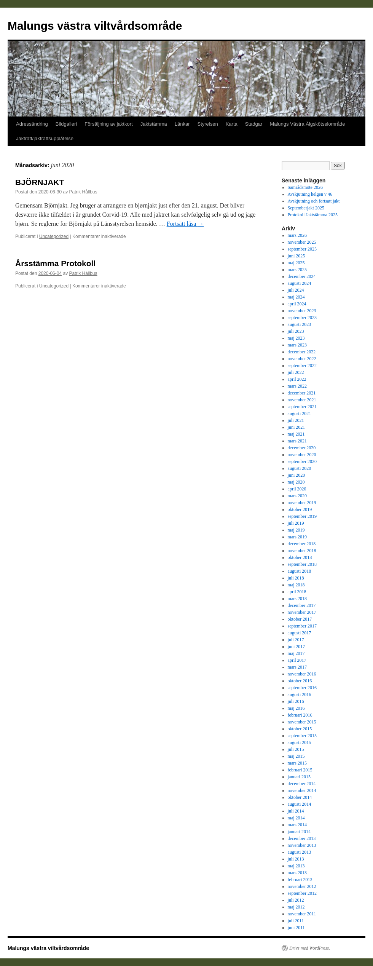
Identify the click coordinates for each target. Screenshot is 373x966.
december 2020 (302, 447)
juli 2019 (296, 523)
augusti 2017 (299, 632)
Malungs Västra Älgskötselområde (307, 124)
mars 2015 (297, 763)
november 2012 (302, 886)
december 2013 (302, 838)
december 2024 (302, 276)
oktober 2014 (300, 797)
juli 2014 (296, 811)
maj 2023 (296, 338)
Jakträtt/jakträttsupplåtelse (44, 138)
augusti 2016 (299, 694)
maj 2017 (296, 653)
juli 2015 (296, 749)
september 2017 (302, 626)
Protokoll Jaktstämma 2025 (313, 214)
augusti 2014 (299, 804)
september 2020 (302, 461)
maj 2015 (296, 756)
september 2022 (302, 365)
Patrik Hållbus (83, 192)
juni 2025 (296, 256)
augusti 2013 (299, 852)
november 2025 (302, 242)
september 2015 (302, 735)
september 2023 (302, 317)
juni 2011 (296, 927)
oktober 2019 (300, 509)
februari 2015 (300, 770)
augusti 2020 (299, 468)
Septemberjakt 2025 (306, 208)
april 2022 (297, 379)
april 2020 (297, 489)
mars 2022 (297, 386)
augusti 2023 (299, 324)
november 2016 (302, 674)
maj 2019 (296, 530)
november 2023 (302, 310)
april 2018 (297, 591)
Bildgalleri (66, 124)
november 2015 (302, 722)
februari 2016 (300, 715)
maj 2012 (296, 907)
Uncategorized (54, 236)
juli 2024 (296, 290)
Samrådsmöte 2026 (305, 187)
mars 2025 (297, 269)
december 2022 (302, 351)
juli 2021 (296, 420)
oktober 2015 (300, 728)
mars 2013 (297, 872)
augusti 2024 (299, 283)
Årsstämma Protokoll (55, 263)
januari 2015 (299, 776)
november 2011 (302, 914)
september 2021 (302, 406)
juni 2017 (296, 646)
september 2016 (302, 687)
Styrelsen (207, 124)
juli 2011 (296, 920)
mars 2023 (297, 345)
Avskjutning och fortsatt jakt (314, 201)
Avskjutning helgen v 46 (310, 194)
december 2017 (302, 605)
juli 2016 (296, 701)
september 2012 (302, 893)
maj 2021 (296, 434)
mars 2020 (297, 495)
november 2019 (302, 502)
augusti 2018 (299, 571)
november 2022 (302, 358)
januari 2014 (299, 831)
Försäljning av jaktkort (108, 124)
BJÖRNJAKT (39, 182)
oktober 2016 (300, 680)
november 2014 (302, 790)
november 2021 (302, 399)
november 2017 (302, 612)
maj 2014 (296, 818)
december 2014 (302, 783)
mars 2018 (297, 598)
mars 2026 (297, 235)
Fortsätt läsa (185, 223)
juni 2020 (296, 475)
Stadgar (254, 124)
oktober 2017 (300, 619)
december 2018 (302, 543)
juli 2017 (296, 639)
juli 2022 (296, 372)
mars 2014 (297, 824)
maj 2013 (296, 866)
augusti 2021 (299, 413)
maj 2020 (296, 482)
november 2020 (302, 454)
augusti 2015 (299, 742)
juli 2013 (296, 859)
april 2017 (297, 660)
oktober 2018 (300, 557)
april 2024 (297, 304)
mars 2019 (297, 537)
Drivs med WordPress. (309, 948)
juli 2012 (296, 900)
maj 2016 (296, 708)
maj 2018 (296, 585)
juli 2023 (296, 331)
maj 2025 (296, 262)
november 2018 (302, 550)
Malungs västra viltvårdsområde (95, 25)
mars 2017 (297, 667)
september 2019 (302, 516)
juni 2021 (296, 427)
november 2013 (302, 845)
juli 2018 (296, 578)
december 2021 (302, 393)
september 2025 (302, 249)
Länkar (182, 124)
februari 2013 (300, 879)
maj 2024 (296, 297)
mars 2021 (297, 441)
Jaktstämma (153, 124)
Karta (232, 124)
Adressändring (32, 124)
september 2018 (302, 564)
